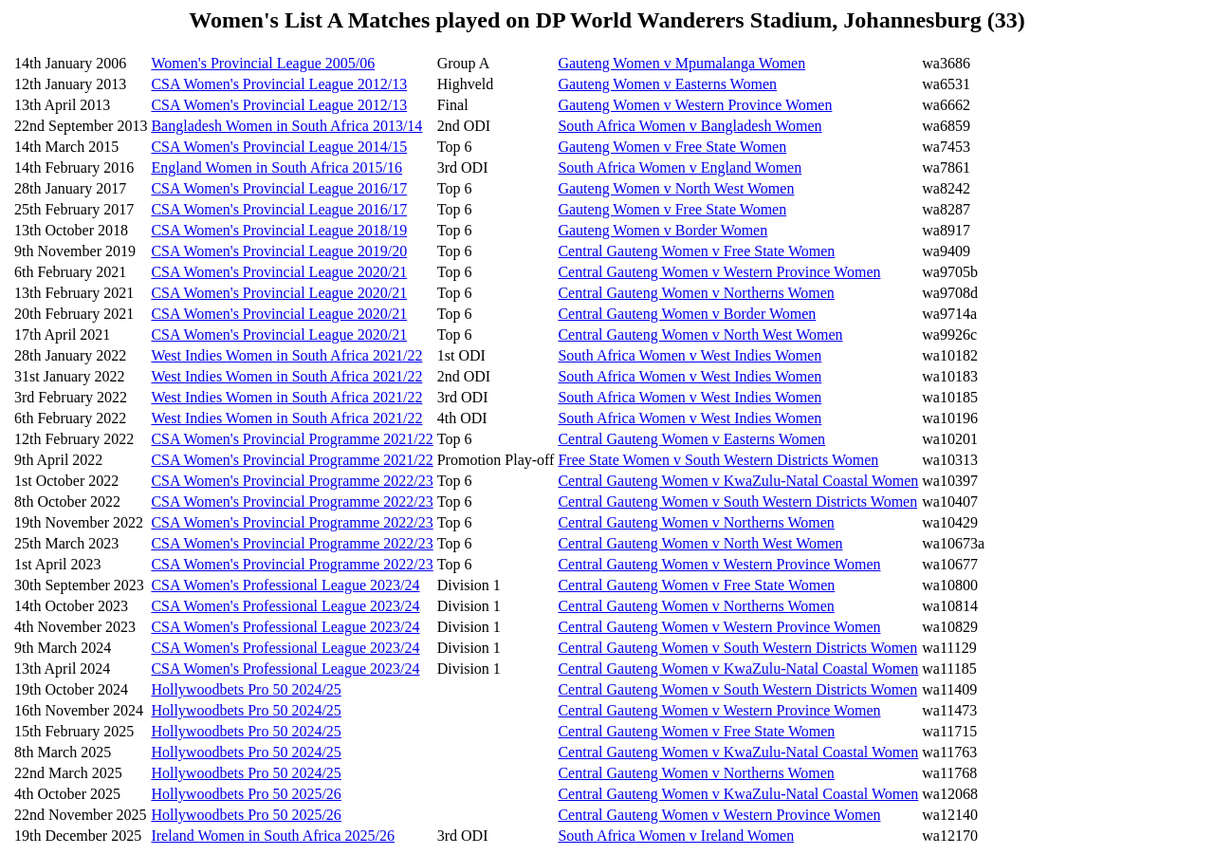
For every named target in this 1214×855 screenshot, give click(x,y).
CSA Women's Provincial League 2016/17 (279, 188)
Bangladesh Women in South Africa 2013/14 (286, 126)
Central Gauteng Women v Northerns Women (696, 293)
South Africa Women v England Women (679, 167)
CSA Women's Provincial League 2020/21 (279, 272)
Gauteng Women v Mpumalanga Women (681, 63)
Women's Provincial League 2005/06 (263, 63)
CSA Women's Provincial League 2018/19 (279, 230)
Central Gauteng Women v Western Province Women (719, 272)
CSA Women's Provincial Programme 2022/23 (291, 481)
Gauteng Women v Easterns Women (667, 84)
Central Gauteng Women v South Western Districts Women (737, 501)
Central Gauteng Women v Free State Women (696, 251)
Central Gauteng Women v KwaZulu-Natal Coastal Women (738, 481)
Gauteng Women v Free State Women (672, 147)
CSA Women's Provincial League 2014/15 (279, 147)
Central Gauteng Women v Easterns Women (691, 439)
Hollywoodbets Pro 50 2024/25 (245, 689)
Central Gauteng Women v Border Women (687, 314)
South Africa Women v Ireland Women (676, 835)
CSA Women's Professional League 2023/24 (285, 585)
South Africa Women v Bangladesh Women (689, 126)
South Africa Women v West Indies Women (689, 355)
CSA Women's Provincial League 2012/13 (279, 84)
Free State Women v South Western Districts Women (718, 460)
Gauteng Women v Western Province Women (695, 105)
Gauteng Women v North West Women (676, 188)
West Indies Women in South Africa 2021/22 (286, 355)
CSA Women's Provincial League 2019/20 (279, 251)
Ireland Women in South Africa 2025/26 (273, 835)
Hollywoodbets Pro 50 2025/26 (245, 794)
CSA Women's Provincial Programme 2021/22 (291, 439)
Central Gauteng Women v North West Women (700, 334)
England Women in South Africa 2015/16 (276, 167)
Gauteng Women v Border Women (662, 230)
